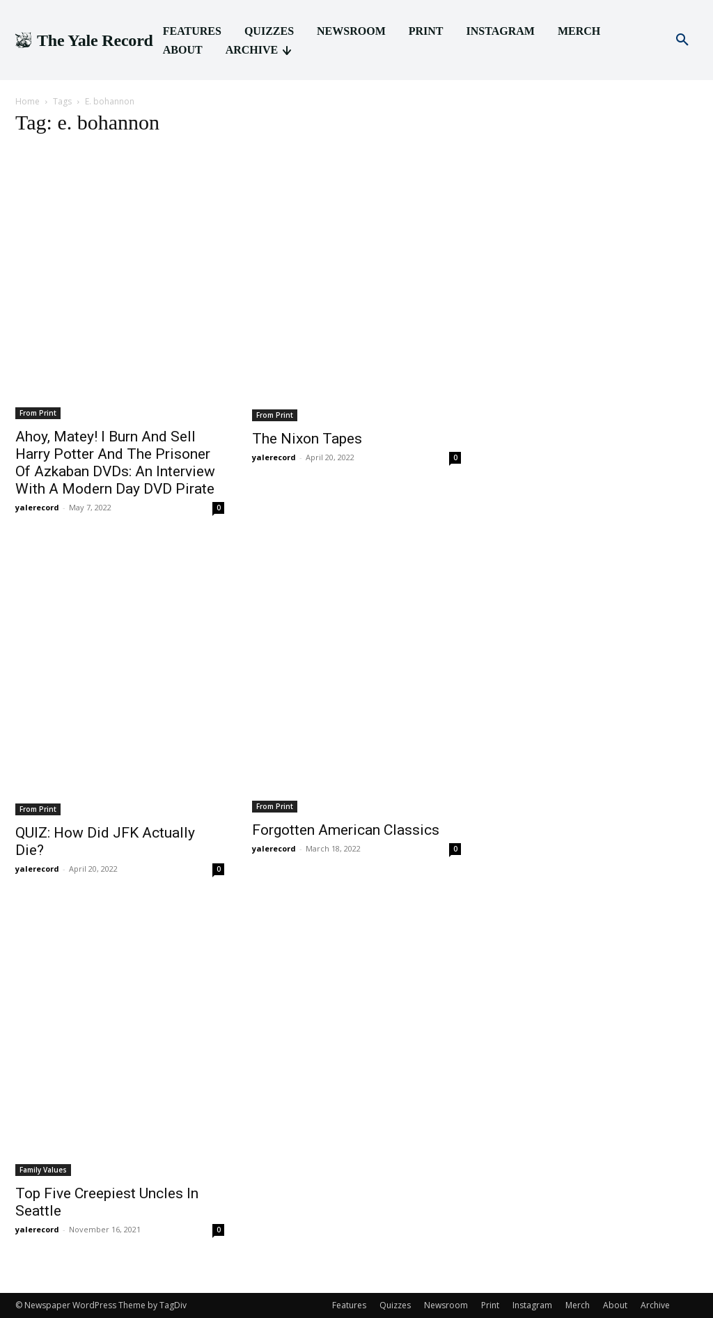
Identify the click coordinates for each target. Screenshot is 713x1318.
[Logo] (83, 41)
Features (349, 1305)
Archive (655, 1305)
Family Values (43, 1170)
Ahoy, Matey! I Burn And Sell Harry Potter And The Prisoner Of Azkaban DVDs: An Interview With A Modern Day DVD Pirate (115, 462)
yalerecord (37, 507)
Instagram (532, 1305)
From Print (37, 413)
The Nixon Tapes (307, 438)
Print (490, 1305)
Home (27, 101)
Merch (577, 1305)
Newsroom (446, 1305)
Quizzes (395, 1305)
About (615, 1305)
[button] (682, 40)
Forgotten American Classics (345, 830)
